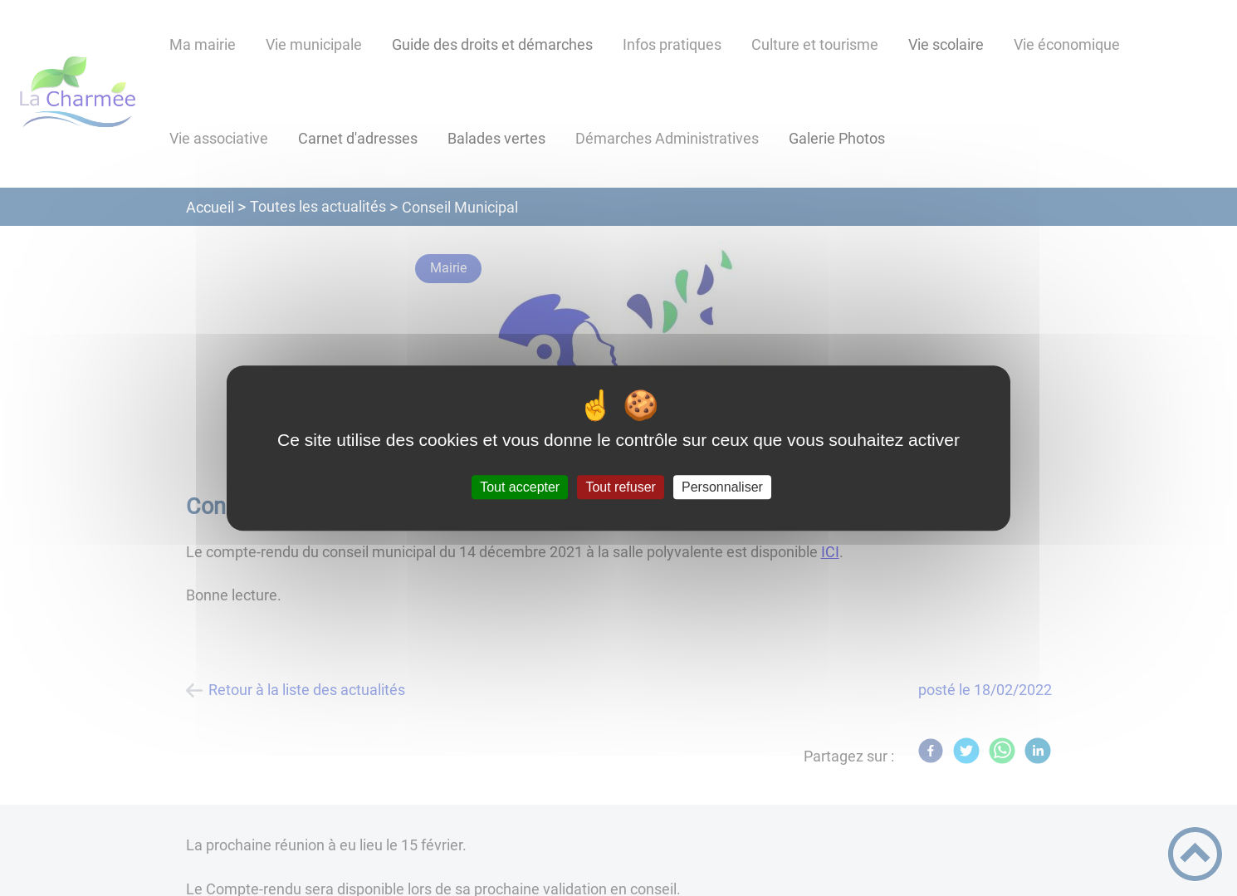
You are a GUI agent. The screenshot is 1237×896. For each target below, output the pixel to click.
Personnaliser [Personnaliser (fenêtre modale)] (722, 487)
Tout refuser (620, 487)
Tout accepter (520, 487)
